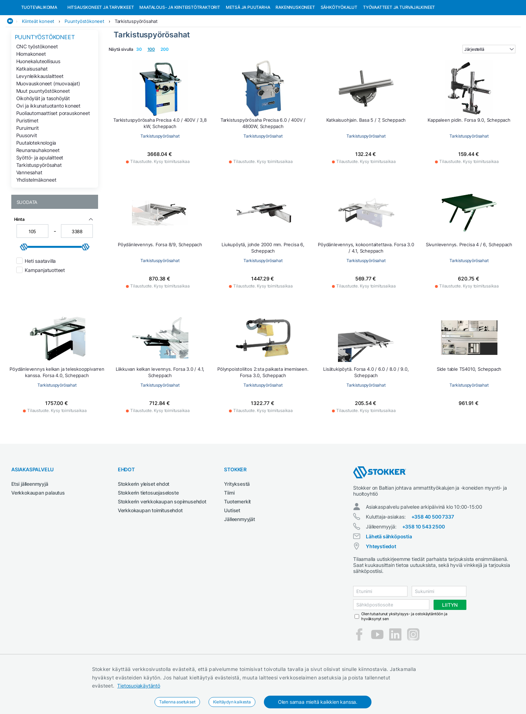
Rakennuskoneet (295, 43)
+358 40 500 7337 (432, 553)
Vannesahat (29, 209)
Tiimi (229, 529)
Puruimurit (27, 164)
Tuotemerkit (237, 538)
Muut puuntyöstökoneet (43, 127)
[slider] (24, 283)
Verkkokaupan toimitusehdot (150, 547)
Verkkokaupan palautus (38, 529)
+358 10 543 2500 (423, 563)
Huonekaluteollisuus (38, 98)
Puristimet (27, 157)
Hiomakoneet (31, 90)
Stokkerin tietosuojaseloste (148, 529)
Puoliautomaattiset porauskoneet (53, 149)
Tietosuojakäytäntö (138, 686)
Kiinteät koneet (38, 57)
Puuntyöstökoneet (84, 57)
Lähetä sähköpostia (389, 573)
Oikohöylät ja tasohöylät (43, 135)
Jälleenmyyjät (239, 555)
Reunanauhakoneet (38, 186)
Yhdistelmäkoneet (36, 216)
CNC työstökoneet (37, 83)
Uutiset (232, 547)
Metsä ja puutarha (248, 43)
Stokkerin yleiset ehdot (143, 520)
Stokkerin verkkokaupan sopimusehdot (162, 538)
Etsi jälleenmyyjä (29, 520)
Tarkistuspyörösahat (136, 57)
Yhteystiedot (381, 583)
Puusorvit (26, 172)
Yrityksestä (237, 520)
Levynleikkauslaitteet (40, 112)
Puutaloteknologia (36, 179)
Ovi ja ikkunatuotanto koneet (48, 142)
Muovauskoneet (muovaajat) (48, 120)
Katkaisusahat (32, 105)
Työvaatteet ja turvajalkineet (399, 43)
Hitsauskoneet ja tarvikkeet (100, 43)
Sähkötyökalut (339, 43)
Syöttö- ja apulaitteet (40, 194)
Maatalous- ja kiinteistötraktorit (179, 43)
